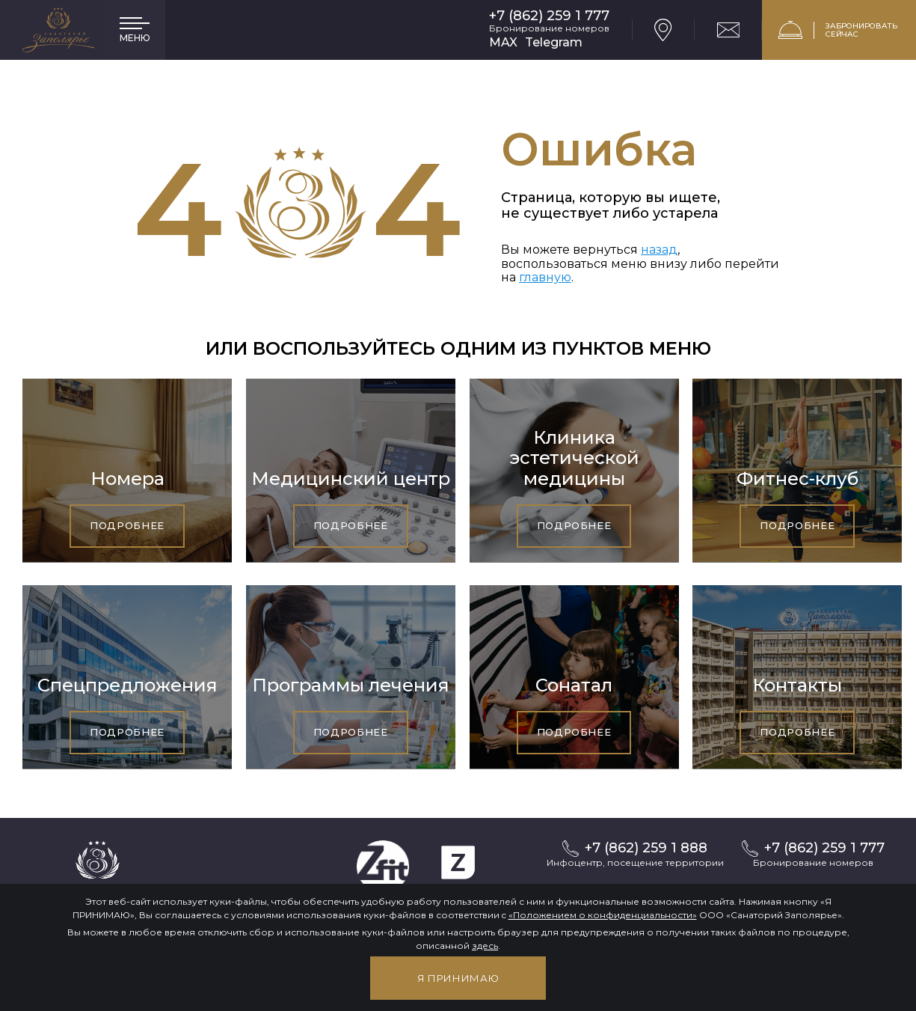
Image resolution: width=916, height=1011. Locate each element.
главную (545, 277)
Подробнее (127, 525)
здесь (485, 945)
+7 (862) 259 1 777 (549, 16)
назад (659, 249)
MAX (503, 42)
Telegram (554, 42)
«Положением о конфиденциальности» (602, 914)
